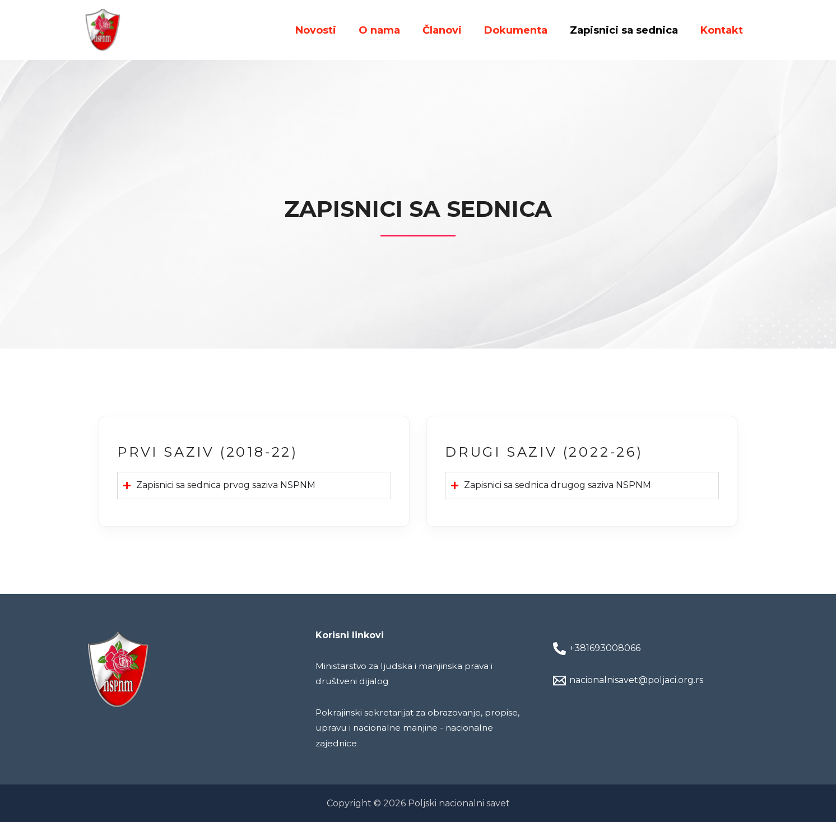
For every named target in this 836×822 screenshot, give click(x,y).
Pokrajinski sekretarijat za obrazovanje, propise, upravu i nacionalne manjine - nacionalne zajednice (401, 727)
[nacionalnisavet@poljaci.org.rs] (651, 680)
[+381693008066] (651, 649)
